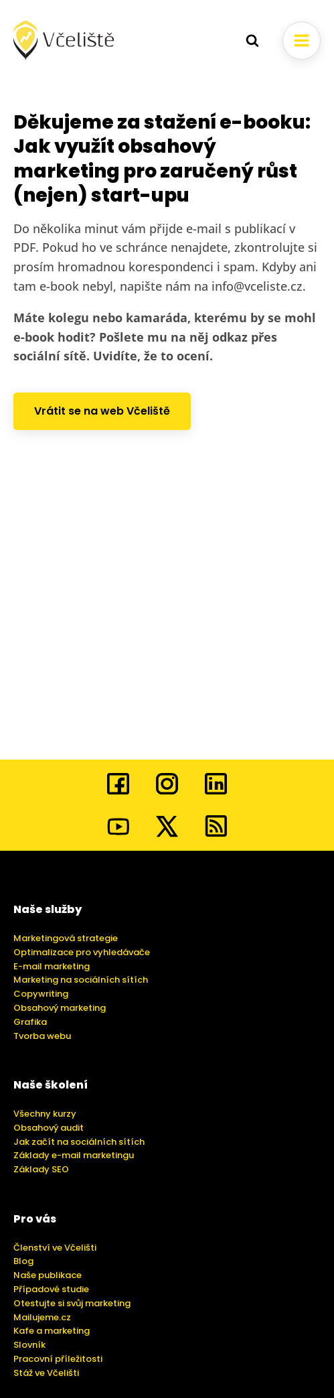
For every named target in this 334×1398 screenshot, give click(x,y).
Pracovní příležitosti (57, 1358)
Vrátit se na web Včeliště (102, 411)
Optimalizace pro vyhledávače (81, 952)
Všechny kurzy (44, 1113)
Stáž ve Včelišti (46, 1373)
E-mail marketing (51, 966)
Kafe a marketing (51, 1330)
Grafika (30, 1022)
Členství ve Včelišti (54, 1247)
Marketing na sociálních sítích (80, 979)
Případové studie (51, 1289)
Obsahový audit (48, 1127)
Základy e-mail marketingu (73, 1155)
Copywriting (40, 993)
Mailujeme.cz (42, 1317)
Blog (23, 1261)
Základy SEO (41, 1169)
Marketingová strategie (65, 938)
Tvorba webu (42, 1036)
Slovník (29, 1344)
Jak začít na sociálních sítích (79, 1141)
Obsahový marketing (59, 1007)
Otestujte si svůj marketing (72, 1303)
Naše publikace (47, 1275)
